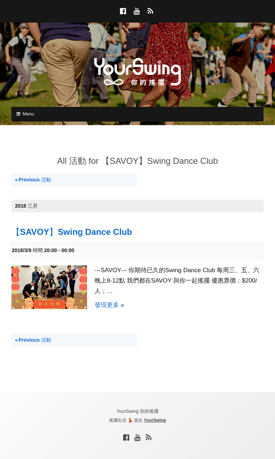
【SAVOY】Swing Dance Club (71, 232)
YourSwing (155, 420)
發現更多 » (109, 305)
